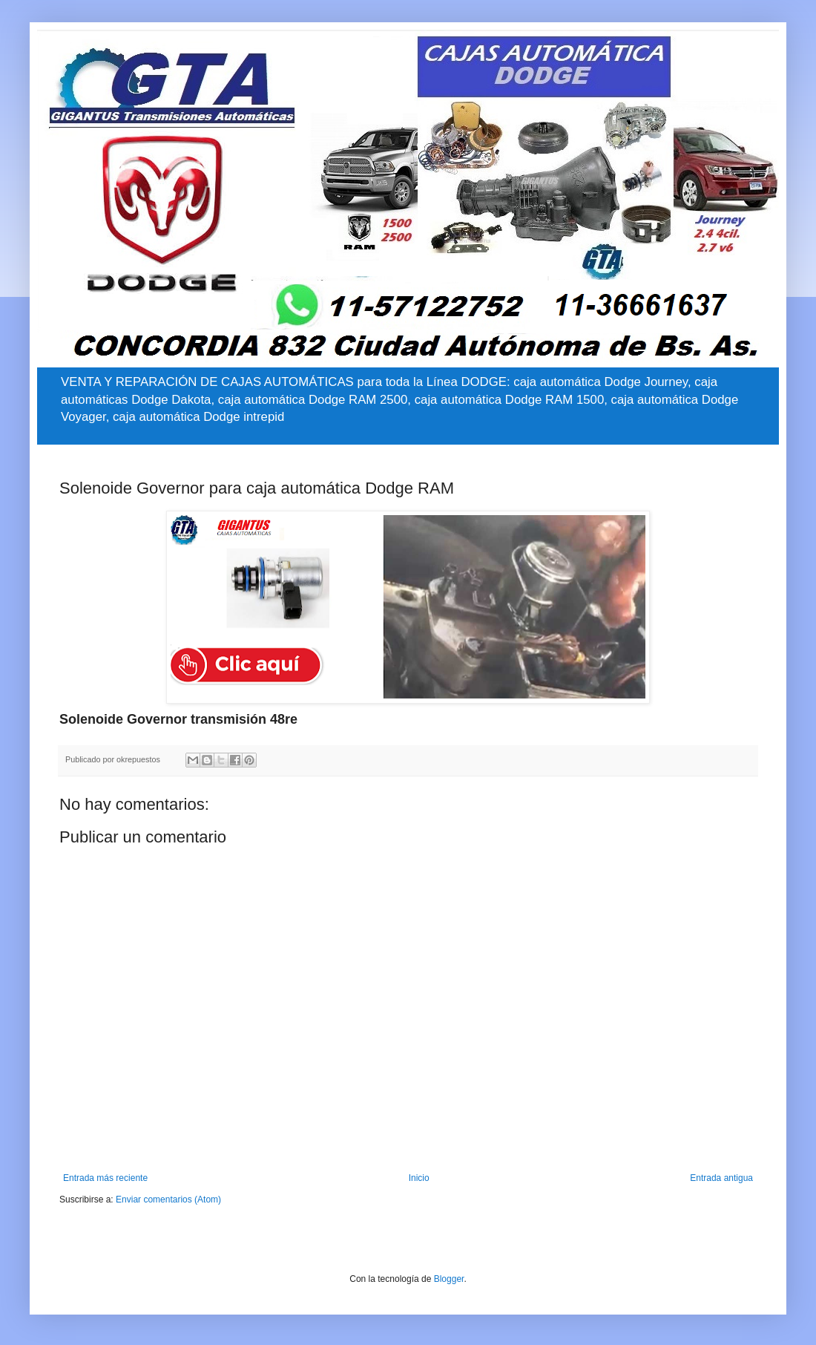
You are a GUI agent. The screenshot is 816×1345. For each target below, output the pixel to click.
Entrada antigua (721, 1178)
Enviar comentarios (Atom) (168, 1199)
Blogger (449, 1279)
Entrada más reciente (105, 1178)
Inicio (419, 1178)
